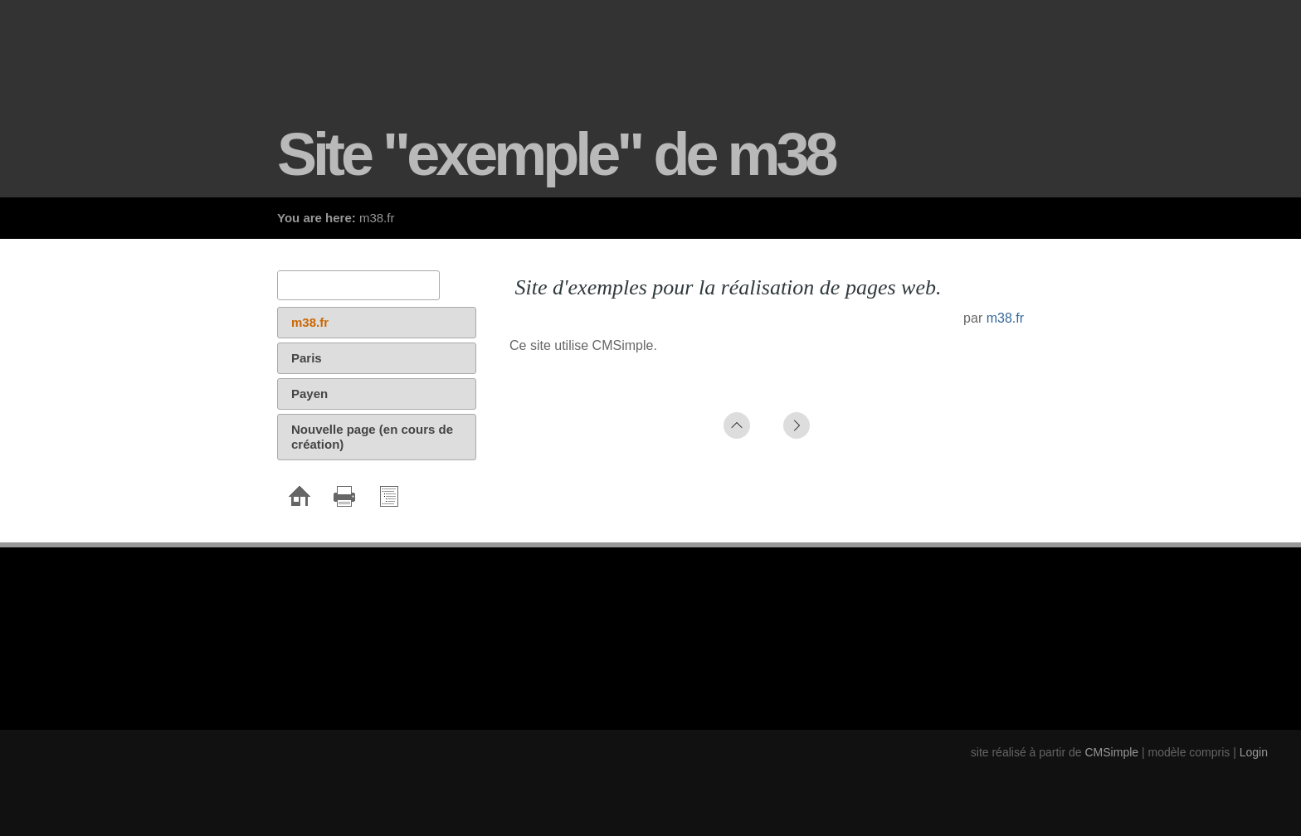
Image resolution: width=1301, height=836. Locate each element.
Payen (309, 393)
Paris (306, 358)
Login (1254, 752)
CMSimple (1112, 752)
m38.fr (1005, 318)
